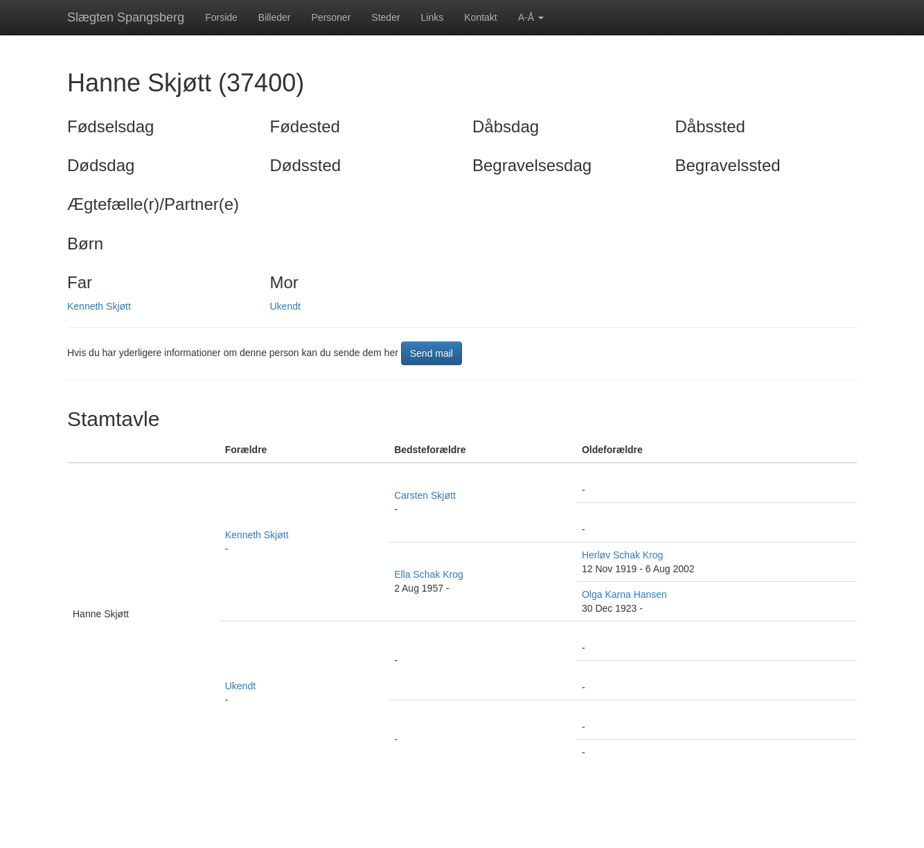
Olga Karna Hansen (624, 594)
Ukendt (285, 306)
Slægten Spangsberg (125, 17)
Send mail (431, 353)
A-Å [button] (531, 17)
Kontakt (480, 17)
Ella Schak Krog (428, 574)
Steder (385, 17)
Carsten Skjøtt (425, 495)
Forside (221, 17)
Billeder (274, 17)
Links (432, 17)
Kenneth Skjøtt (99, 306)
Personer (331, 17)
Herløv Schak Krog (622, 554)
